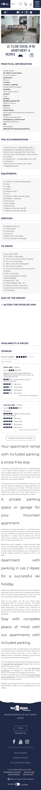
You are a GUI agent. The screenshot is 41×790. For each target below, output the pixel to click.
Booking (12, 12)
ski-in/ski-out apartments (13, 664)
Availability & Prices (25, 12)
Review (29, 12)
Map (20, 12)
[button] (25, 3)
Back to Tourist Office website (21, 779)
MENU (37, 2)
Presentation (16, 12)
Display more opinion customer (20, 438)
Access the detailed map (20, 304)
